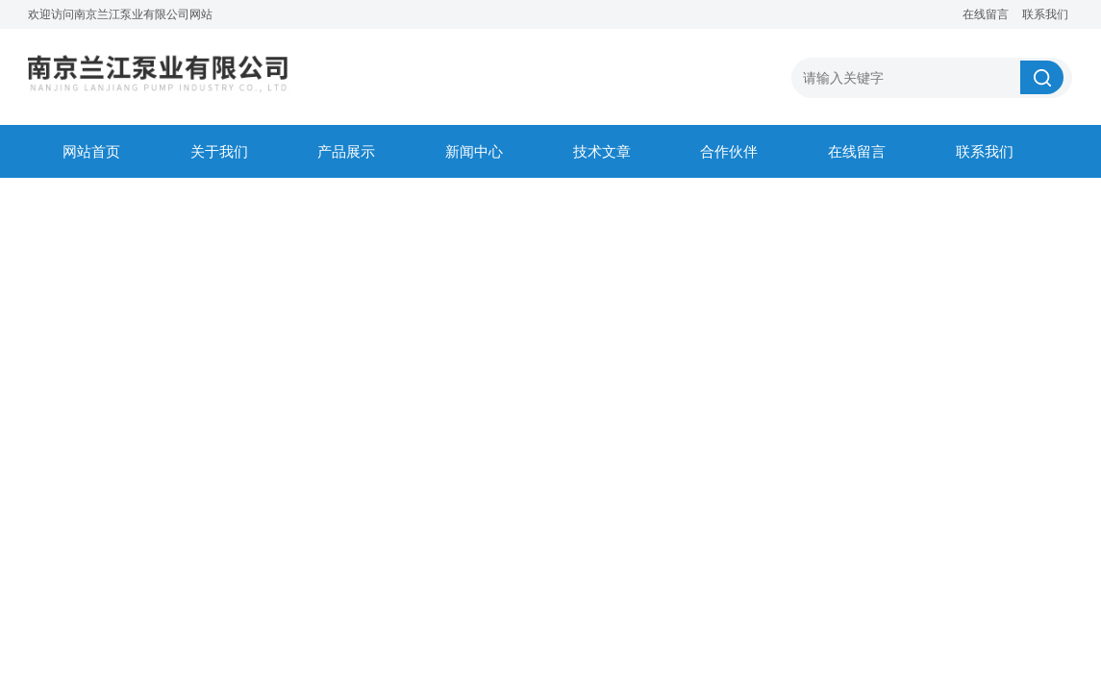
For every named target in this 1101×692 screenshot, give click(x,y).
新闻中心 (474, 151)
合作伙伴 (729, 151)
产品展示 (346, 151)
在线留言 (986, 14)
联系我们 (1045, 14)
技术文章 (602, 151)
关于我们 (219, 151)
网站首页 (91, 151)
